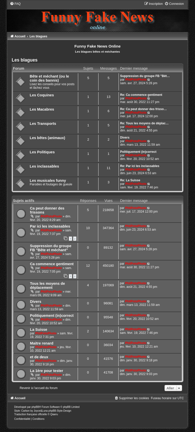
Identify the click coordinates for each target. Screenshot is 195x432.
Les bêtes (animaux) (47, 138)
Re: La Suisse (130, 180)
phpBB (35, 407)
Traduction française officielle (30, 414)
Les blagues (25, 60)
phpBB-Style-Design (59, 410)
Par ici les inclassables (50, 226)
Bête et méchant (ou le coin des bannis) (49, 78)
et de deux (39, 357)
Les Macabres (42, 109)
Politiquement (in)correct (138, 152)
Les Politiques (42, 152)
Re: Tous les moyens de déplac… (144, 123)
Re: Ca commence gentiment (141, 95)
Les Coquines (42, 95)
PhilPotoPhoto (136, 79)
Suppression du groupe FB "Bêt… (145, 76)
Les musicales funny (48, 180)
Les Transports (43, 124)
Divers (124, 137)
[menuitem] (15, 4)
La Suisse (38, 329)
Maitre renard (41, 343)
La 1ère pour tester (46, 371)
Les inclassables (44, 166)
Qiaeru (54, 414)
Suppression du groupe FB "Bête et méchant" (50, 248)
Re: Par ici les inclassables (139, 166)
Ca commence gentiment (52, 264)
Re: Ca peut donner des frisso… (143, 109)
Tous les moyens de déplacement (47, 285)
